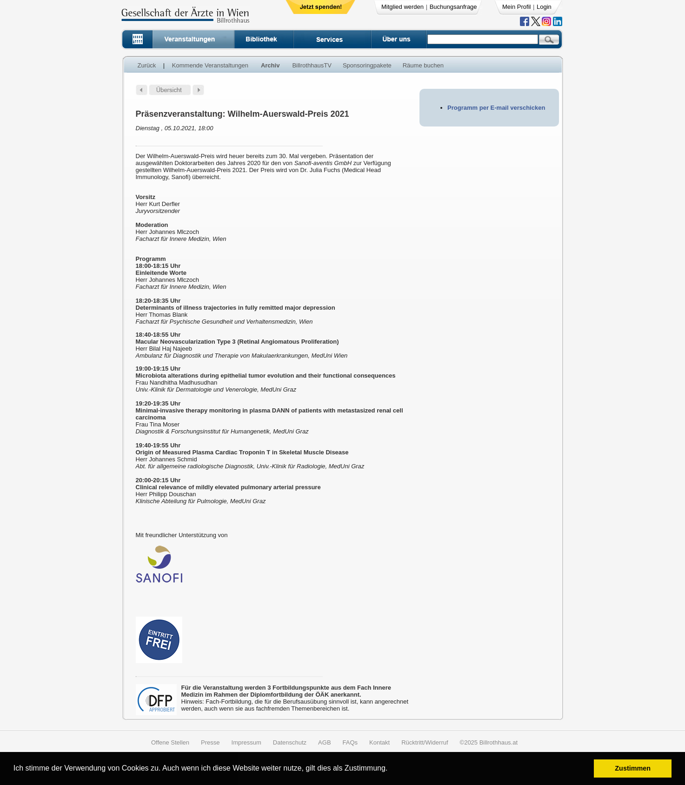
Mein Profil (516, 6)
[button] (391, 769)
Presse (210, 742)
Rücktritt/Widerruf (424, 742)
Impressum (246, 742)
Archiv (270, 65)
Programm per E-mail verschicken (496, 107)
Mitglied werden (402, 6)
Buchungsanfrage (453, 6)
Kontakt (379, 742)
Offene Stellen (170, 742)
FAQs (350, 742)
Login (544, 6)
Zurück (147, 65)
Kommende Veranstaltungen (210, 65)
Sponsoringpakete (367, 65)
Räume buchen (423, 65)
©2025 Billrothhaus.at (489, 742)
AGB (324, 742)
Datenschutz (289, 742)
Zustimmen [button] (633, 768)
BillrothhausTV (312, 65)
